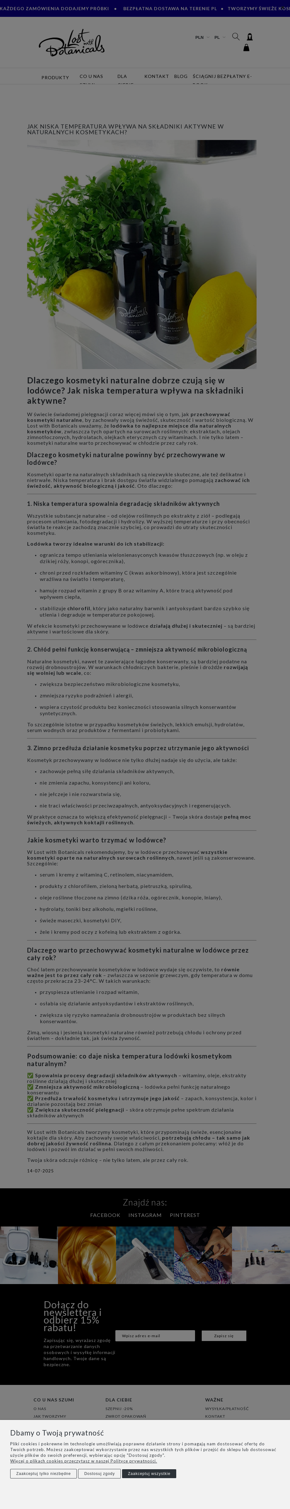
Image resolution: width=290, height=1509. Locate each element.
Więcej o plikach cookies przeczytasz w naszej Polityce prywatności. (83, 1461)
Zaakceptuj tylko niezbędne (43, 1473)
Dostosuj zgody (99, 1473)
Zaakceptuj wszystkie (149, 1473)
